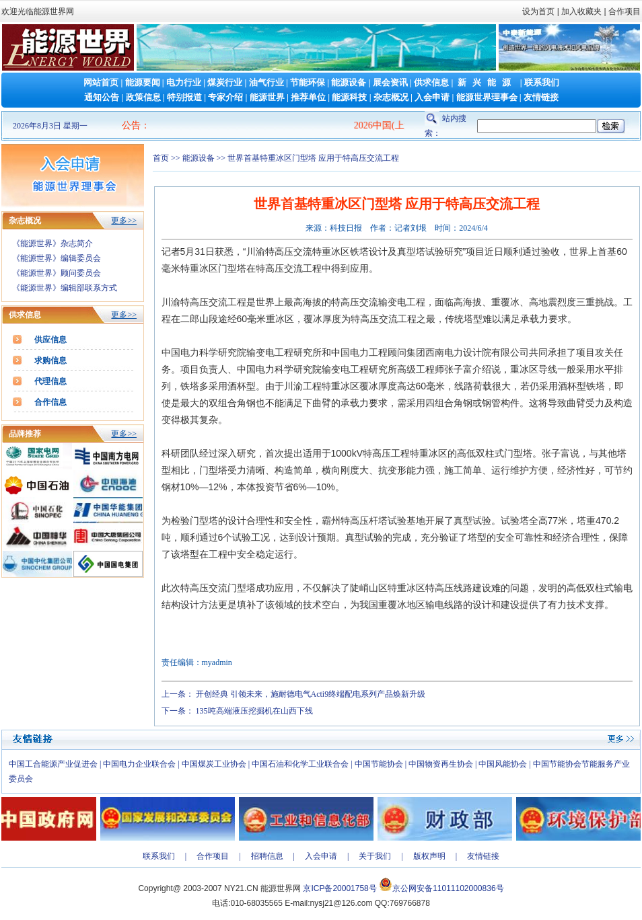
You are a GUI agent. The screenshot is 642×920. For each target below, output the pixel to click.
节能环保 (307, 82)
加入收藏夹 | (583, 11)
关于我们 (375, 856)
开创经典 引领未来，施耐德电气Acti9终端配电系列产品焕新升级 (311, 694)
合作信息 (50, 402)
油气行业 (266, 82)
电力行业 (183, 82)
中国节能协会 (379, 764)
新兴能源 (487, 82)
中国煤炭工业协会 (214, 764)
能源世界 (267, 97)
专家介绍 (225, 97)
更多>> (124, 220)
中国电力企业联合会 (139, 764)
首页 (161, 158)
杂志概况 (390, 97)
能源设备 (348, 82)
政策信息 (143, 97)
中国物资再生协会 (440, 764)
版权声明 (429, 856)
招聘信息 (267, 856)
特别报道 (184, 97)
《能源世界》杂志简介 (52, 243)
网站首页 (100, 82)
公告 (131, 125)
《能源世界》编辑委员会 (56, 258)
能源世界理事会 (487, 97)
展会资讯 (390, 82)
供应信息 (50, 339)
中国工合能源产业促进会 (53, 764)
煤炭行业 (224, 82)
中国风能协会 (502, 764)
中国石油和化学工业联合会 (300, 764)
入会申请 (432, 97)
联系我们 (541, 82)
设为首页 (538, 11)
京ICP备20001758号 (339, 888)
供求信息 (431, 82)
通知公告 (101, 97)
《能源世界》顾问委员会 (56, 273)
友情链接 (541, 97)
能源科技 (349, 97)
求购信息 (50, 360)
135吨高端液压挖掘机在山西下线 (254, 711)
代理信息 (50, 381)
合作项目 (623, 11)
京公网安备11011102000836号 (447, 888)
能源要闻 (142, 82)
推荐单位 (308, 97)
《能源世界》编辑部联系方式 (64, 288)
